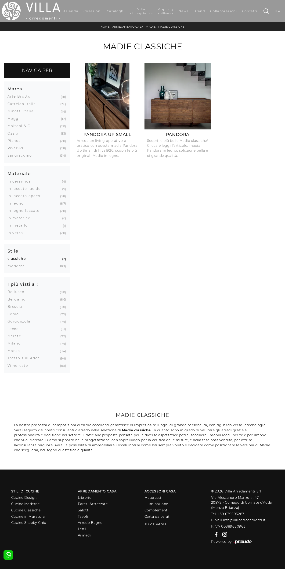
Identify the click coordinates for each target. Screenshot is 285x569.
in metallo (19, 225)
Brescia (16, 307)
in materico (20, 218)
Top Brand (155, 524)
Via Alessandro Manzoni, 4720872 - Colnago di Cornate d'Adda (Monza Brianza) (241, 503)
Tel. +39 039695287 (227, 514)
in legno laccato (25, 211)
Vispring (165, 11)
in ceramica (20, 181)
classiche (18, 259)
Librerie (84, 498)
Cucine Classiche (26, 510)
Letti (82, 529)
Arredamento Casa (127, 26)
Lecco (14, 329)
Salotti (84, 510)
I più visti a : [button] (22, 284)
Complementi (156, 510)
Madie (150, 26)
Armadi (84, 535)
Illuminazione (156, 504)
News (184, 11)
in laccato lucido (25, 189)
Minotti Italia (22, 111)
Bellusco (17, 292)
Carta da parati (157, 516)
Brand (199, 11)
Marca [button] (14, 88)
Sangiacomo (21, 155)
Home (105, 26)
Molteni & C (20, 126)
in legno (17, 203)
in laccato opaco (25, 196)
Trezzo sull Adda (25, 358)
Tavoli (83, 516)
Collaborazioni (223, 11)
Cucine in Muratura (28, 516)
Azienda (71, 11)
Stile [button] (12, 251)
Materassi (152, 498)
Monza (15, 351)
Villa (141, 11)
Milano (15, 343)
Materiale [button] (19, 173)
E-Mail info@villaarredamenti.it (238, 520)
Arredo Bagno (90, 523)
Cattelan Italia (23, 104)
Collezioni (92, 11)
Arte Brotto (20, 96)
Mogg (14, 119)
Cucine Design (24, 498)
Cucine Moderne (25, 504)
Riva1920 (17, 148)
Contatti (249, 11)
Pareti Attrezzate (93, 504)
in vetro (17, 233)
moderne (18, 266)
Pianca (15, 141)
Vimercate (19, 365)
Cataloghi (116, 11)
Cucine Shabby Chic (28, 523)
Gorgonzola (20, 321)
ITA (278, 11)
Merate (16, 336)
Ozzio (14, 133)
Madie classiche (171, 26)
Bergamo (18, 299)
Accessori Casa (160, 491)
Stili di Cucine (25, 491)
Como (15, 314)
